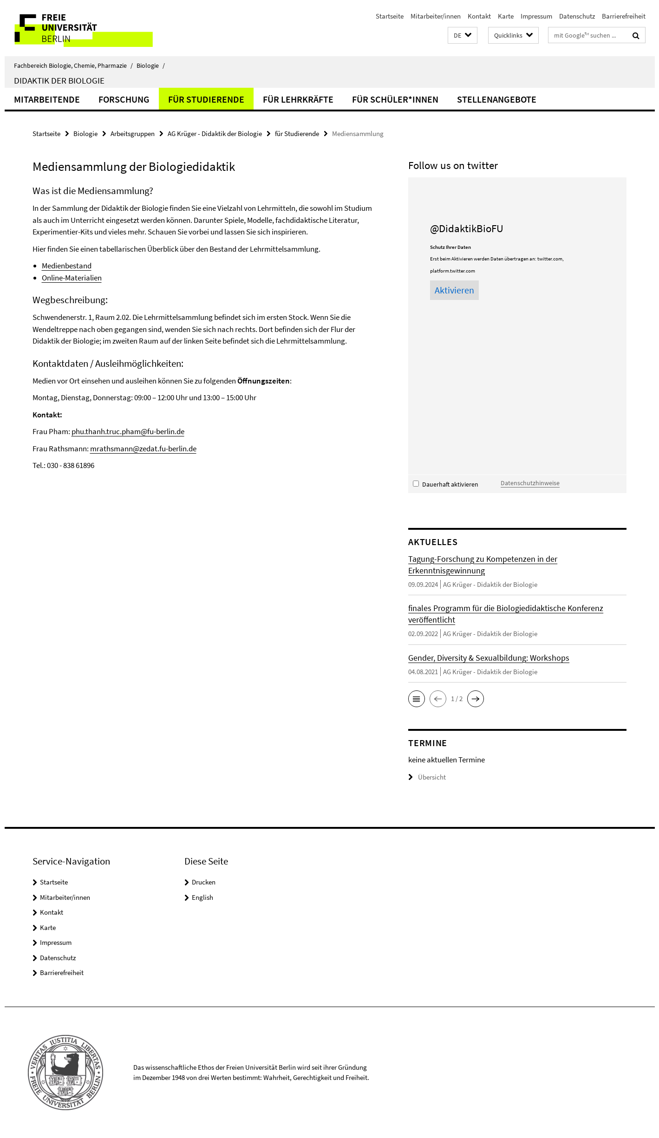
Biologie (151, 65)
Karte (506, 16)
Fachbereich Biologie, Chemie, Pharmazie (73, 65)
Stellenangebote (496, 99)
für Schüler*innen (395, 99)
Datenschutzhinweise (530, 483)
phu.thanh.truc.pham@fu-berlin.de (128, 431)
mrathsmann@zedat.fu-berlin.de (143, 448)
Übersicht (427, 777)
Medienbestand (66, 265)
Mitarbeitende (47, 99)
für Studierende (206, 99)
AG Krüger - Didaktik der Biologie (215, 133)
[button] (462, 35)
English (202, 897)
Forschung (124, 99)
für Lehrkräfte (298, 99)
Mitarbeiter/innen (436, 16)
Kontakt (479, 16)
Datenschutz (577, 16)
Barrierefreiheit (624, 16)
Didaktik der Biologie (59, 80)
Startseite (390, 16)
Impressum (536, 16)
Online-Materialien (72, 278)
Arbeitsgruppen (133, 133)
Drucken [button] (203, 882)
